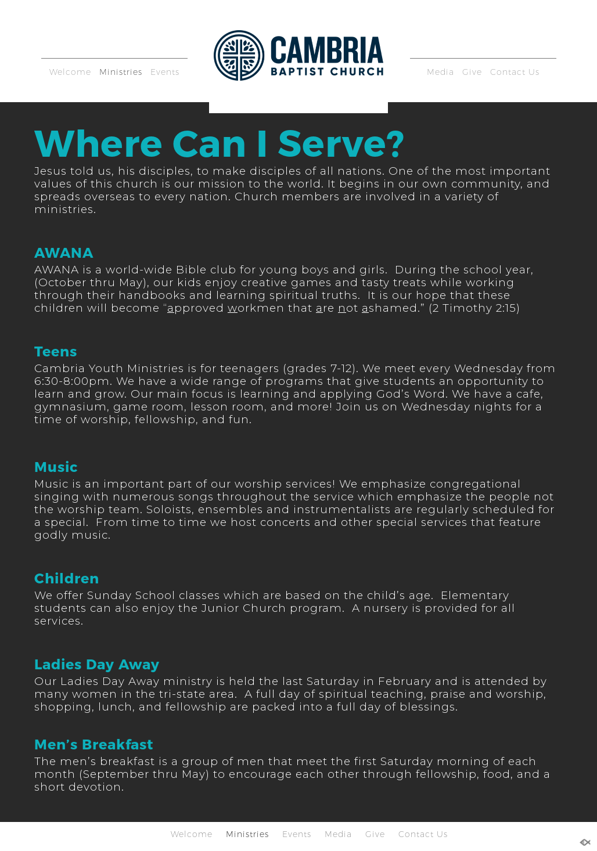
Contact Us (515, 72)
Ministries (120, 72)
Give (472, 72)
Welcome (70, 72)
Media (440, 72)
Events (164, 72)
